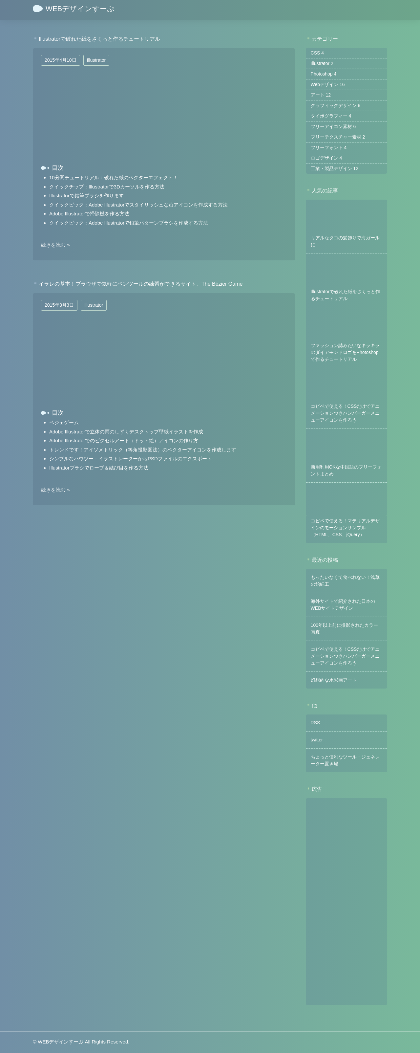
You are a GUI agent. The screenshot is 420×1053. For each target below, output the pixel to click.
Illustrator (96, 60)
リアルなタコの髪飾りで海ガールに (345, 241)
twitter (317, 739)
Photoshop (324, 74)
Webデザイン (328, 84)
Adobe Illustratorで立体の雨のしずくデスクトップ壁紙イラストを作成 (126, 431)
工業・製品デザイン (334, 168)
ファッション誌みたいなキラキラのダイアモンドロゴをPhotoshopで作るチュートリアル (345, 352)
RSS (315, 722)
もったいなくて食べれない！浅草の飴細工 (345, 581)
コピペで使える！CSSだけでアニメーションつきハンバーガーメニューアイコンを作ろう (345, 413)
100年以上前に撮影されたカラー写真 (344, 629)
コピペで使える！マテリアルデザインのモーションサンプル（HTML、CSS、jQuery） (345, 527)
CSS (317, 52)
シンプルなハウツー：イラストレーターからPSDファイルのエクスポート (130, 458)
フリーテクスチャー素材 (338, 137)
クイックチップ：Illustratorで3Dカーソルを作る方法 (106, 186)
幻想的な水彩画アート (334, 680)
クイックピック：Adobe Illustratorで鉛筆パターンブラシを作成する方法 (128, 223)
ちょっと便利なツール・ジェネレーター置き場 (345, 760)
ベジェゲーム (64, 422)
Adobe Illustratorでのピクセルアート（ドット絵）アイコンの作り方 (123, 440)
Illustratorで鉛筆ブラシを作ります (86, 195)
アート (321, 95)
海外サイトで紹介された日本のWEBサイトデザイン (343, 605)
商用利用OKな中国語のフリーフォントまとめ (346, 470)
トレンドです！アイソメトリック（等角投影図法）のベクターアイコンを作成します (142, 449)
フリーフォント (329, 147)
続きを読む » (55, 245)
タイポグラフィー (331, 116)
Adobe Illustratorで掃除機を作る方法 (89, 213)
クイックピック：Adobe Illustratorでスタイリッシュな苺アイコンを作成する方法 (138, 205)
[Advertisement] (346, 901)
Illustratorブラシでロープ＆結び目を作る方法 (98, 468)
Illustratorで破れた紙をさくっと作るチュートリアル (345, 295)
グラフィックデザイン (336, 105)
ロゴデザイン (326, 158)
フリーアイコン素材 (333, 126)
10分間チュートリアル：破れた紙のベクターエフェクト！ (113, 177)
